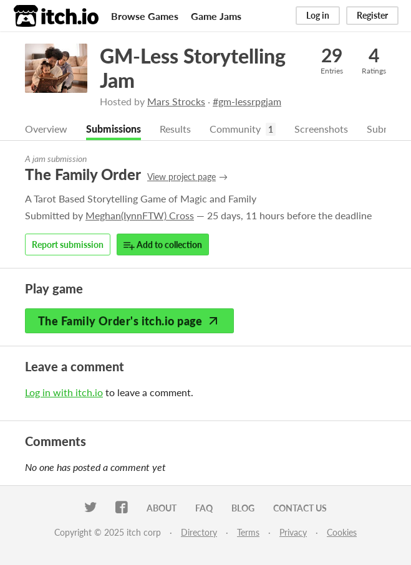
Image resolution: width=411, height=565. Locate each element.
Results (175, 129)
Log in (317, 15)
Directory (199, 532)
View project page (181, 176)
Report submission (68, 244)
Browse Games (144, 16)
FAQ (204, 508)
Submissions (113, 129)
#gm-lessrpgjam (247, 101)
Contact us (300, 508)
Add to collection (162, 245)
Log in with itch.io (64, 392)
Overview (46, 129)
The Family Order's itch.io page (129, 320)
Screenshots (321, 129)
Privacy (293, 532)
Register (372, 15)
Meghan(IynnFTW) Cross (139, 215)
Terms (248, 532)
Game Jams (216, 16)
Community (235, 129)
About (161, 508)
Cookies (342, 532)
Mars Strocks (176, 101)
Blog (242, 508)
